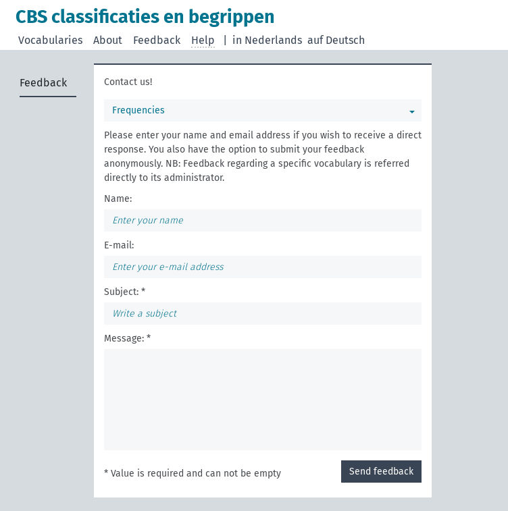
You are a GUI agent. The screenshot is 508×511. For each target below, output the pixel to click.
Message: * (127, 338)
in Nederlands (267, 40)
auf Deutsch (336, 40)
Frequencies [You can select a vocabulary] (138, 110)
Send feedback (381, 471)
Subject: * (124, 292)
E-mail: (119, 245)
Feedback (156, 40)
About (107, 40)
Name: (118, 199)
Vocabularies (50, 40)
